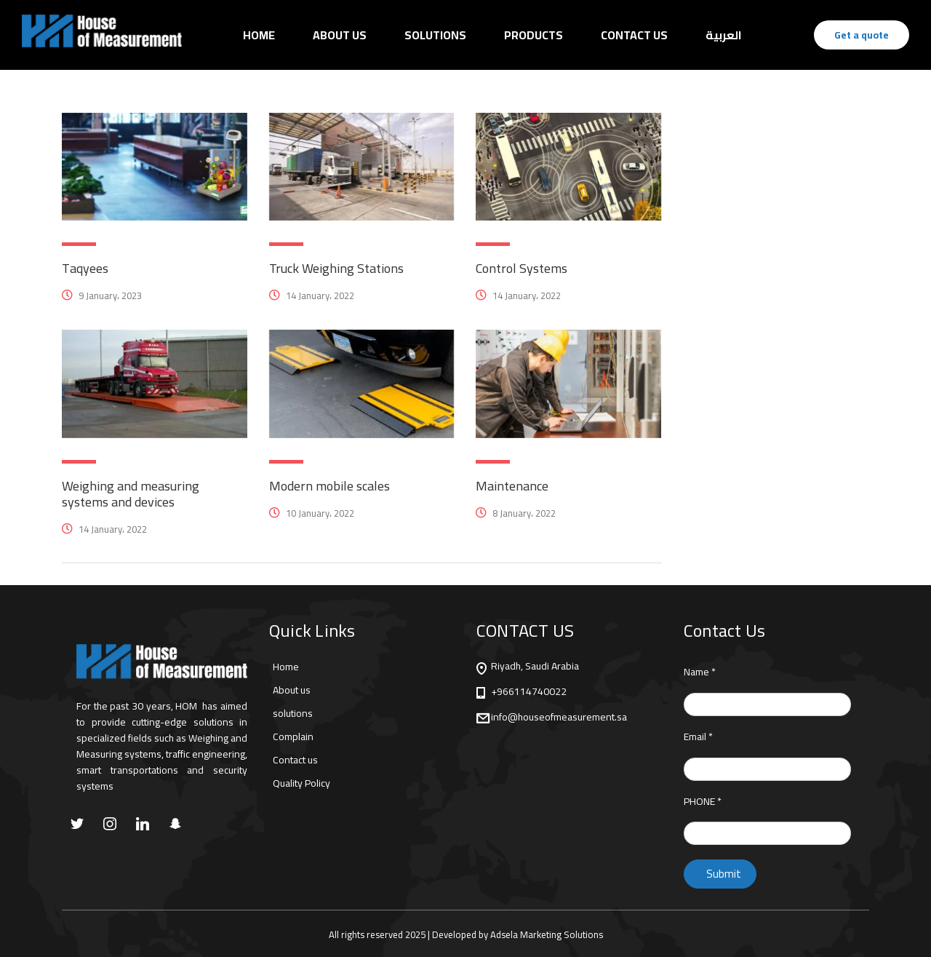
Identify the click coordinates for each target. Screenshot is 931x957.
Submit (723, 873)
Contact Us (634, 35)
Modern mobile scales (329, 486)
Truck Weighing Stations (336, 268)
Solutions (435, 35)
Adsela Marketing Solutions (546, 934)
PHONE (703, 801)
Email (698, 737)
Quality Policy (301, 783)
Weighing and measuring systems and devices (130, 494)
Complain (293, 736)
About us (340, 35)
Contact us (295, 760)
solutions (293, 713)
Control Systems (521, 268)
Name (700, 672)
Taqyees (85, 268)
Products (533, 35)
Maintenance (512, 486)
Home (259, 35)
